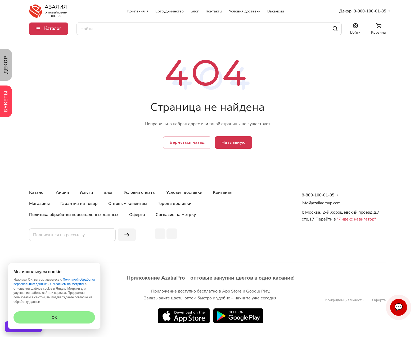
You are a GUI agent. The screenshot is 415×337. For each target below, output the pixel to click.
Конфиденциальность (344, 300)
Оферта (137, 215)
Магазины (39, 203)
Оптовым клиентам (127, 203)
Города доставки (174, 203)
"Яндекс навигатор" (356, 219)
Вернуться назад (187, 142)
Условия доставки (184, 192)
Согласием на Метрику (67, 284)
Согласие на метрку (176, 215)
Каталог (37, 192)
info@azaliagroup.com (321, 203)
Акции (62, 192)
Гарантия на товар (79, 203)
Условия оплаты (140, 192)
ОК (54, 317)
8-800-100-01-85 (370, 11)
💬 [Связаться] (398, 307)
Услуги (86, 192)
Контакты (222, 192)
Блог (108, 192)
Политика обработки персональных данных (74, 215)
